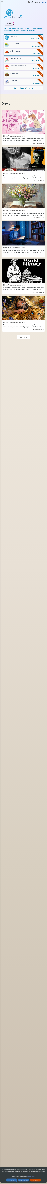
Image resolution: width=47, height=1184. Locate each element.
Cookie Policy (31, 1176)
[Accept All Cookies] (11, 1180)
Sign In (44, 2)
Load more (23, 337)
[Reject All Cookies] (35, 1180)
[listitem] (23, 127)
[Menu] (2, 2)
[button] (28, 2)
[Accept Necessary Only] (23, 1180)
